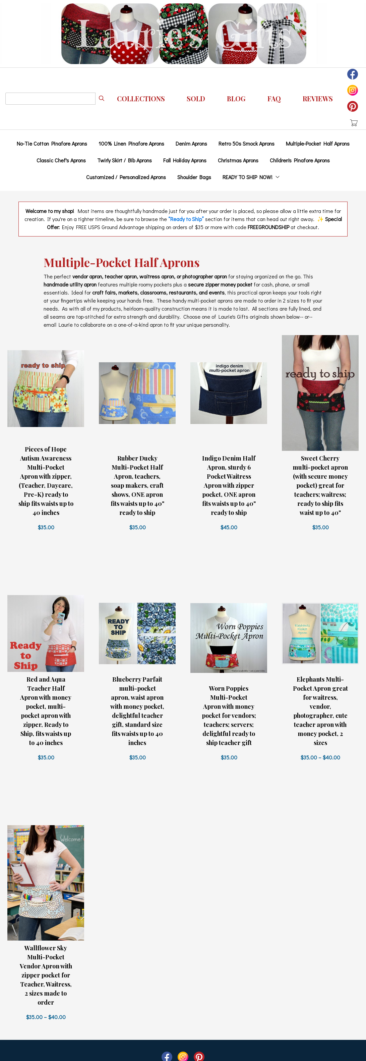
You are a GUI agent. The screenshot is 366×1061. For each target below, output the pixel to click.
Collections (141, 98)
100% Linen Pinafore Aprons (131, 143)
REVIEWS (318, 98)
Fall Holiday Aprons (184, 160)
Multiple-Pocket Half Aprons (318, 143)
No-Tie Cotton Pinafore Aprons (52, 143)
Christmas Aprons (238, 160)
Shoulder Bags (194, 176)
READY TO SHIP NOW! (251, 176)
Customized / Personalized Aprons (126, 176)
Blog (236, 98)
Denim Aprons (191, 143)
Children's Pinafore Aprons (300, 160)
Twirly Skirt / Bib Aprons (124, 160)
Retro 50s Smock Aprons (246, 143)
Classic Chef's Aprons (61, 160)
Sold (196, 98)
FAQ (274, 98)
